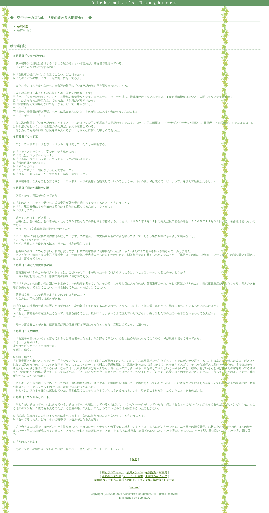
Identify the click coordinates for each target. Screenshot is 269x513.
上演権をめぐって (156, 476)
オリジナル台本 (133, 476)
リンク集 (145, 479)
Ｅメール (169, 479)
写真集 (163, 472)
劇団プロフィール (113, 472)
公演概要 (22, 26)
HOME (134, 487)
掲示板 (157, 479)
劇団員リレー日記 (105, 479)
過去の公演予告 (111, 476)
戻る (134, 459)
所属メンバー (134, 472)
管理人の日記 (127, 479)
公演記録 (150, 472)
